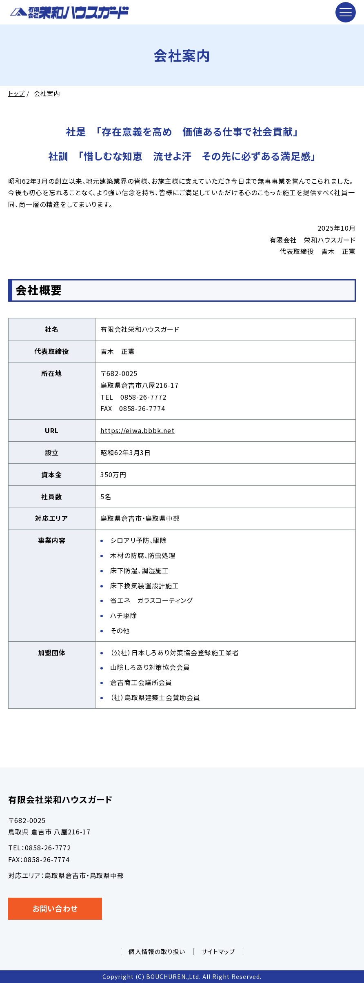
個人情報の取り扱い (157, 951)
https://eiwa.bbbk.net (137, 430)
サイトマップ (218, 951)
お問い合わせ (55, 908)
